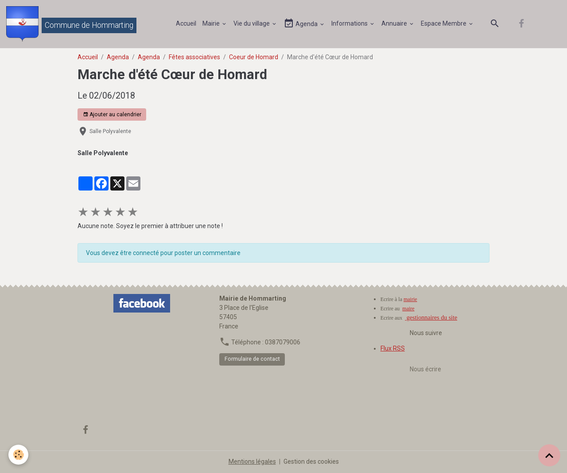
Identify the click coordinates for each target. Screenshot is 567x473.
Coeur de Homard (253, 57)
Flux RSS (393, 348)
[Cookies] (19, 455)
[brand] (71, 24)
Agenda (301, 23)
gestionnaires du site (431, 317)
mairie (410, 299)
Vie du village (252, 23)
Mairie (211, 23)
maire (408, 308)
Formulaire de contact (252, 359)
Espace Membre (444, 23)
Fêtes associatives (194, 57)
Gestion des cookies (311, 461)
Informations (350, 23)
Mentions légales (252, 461)
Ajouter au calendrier (112, 114)
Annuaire (394, 23)
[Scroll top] (549, 455)
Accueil (186, 23)
